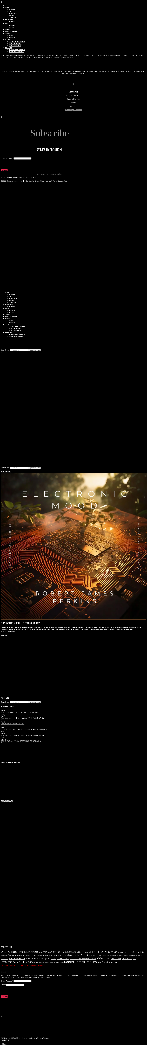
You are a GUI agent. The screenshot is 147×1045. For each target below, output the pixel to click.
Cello (112, 628)
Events (73, 103)
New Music (76, 630)
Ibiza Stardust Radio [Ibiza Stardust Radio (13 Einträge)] (17, 959)
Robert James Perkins (118, 630)
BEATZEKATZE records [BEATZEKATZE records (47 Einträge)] (103, 951)
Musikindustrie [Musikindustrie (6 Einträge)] (74, 959)
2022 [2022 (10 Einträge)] (49, 952)
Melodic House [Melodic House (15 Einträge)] (63, 959)
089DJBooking (6, 472)
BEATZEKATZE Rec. (103, 628)
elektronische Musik (58, 630)
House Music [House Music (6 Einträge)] (4, 959)
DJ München (53, 628)
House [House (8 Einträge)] (140, 955)
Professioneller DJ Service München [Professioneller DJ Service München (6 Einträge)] (44, 962)
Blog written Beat (73, 96)
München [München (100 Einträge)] (103, 958)
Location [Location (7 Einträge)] (53, 959)
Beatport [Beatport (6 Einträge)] (87, 952)
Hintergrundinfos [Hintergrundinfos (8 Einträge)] (123, 955)
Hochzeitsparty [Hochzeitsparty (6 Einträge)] (133, 955)
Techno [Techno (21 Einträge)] (107, 962)
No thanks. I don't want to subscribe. (49, 174)
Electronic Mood (44, 630)
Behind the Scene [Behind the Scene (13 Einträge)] (124, 952)
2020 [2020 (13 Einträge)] (40, 952)
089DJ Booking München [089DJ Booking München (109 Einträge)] (19, 952)
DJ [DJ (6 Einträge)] (22, 955)
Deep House (119, 628)
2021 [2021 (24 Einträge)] (45, 952)
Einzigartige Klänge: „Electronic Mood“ (20, 623)
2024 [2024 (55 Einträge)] (60, 951)
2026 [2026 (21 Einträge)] (71, 952)
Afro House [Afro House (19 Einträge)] (79, 952)
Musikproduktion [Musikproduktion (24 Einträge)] (87, 958)
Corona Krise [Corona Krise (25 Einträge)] (138, 952)
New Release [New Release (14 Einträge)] (127, 959)
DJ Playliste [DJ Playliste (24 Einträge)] (36, 955)
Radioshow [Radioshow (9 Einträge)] (60, 962)
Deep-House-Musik (129, 628)
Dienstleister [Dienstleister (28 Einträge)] (14, 955)
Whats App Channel (73, 110)
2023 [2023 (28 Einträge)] (53, 952)
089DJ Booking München (75, 628)
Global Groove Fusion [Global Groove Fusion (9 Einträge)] (109, 955)
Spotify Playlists (73, 99)
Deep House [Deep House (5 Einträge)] (4, 955)
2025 (86, 628)
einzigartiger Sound (31, 630)
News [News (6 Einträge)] (134, 959)
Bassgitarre (92, 628)
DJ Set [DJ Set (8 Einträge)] (60, 955)
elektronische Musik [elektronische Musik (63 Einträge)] (76, 955)
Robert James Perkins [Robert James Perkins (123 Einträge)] (80, 962)
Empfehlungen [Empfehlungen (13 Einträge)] (95, 955)
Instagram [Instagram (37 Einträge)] (44, 958)
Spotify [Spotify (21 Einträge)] (100, 962)
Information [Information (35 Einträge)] (32, 958)
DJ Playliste (18, 630)
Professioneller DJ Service (100, 630)
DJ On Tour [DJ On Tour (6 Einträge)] (26, 955)
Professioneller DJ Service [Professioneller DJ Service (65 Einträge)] (17, 962)
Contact (73, 106)
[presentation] (16, 165)
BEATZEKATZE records (41, 628)
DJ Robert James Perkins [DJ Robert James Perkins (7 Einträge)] (50, 955)
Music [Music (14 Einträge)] (114, 962)
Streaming (129, 630)
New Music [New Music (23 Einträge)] (116, 958)
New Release (62, 628)
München (69, 630)
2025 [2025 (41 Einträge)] (66, 952)
